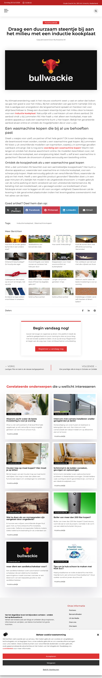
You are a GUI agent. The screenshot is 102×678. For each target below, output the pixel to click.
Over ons (72, 622)
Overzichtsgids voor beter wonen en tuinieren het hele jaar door (39, 264)
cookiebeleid (8, 648)
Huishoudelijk (51, 23)
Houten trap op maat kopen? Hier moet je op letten (26, 469)
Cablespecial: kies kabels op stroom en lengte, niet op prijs (15, 281)
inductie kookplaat (25, 113)
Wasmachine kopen (43, 223)
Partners (72, 610)
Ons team (73, 626)
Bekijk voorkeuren (51, 669)
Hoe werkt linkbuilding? (61, 244)
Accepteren (51, 656)
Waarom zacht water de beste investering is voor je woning (86, 281)
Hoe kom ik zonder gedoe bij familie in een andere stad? (15, 246)
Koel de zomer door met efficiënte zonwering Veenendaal (85, 246)
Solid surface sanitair (37, 297)
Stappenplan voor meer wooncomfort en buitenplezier (61, 264)
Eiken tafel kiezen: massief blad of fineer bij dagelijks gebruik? (39, 281)
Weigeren (51, 663)
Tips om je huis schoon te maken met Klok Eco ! (73, 567)
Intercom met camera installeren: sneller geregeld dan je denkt (74, 420)
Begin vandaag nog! (51, 328)
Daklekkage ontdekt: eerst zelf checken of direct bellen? (85, 299)
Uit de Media (74, 618)
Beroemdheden (75, 614)
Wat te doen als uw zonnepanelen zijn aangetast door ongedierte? (25, 518)
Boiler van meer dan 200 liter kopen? (72, 517)
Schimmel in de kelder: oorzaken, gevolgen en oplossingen (70, 469)
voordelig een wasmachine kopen (62, 148)
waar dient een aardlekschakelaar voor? (26, 566)
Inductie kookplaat (25, 223)
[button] (98, 634)
